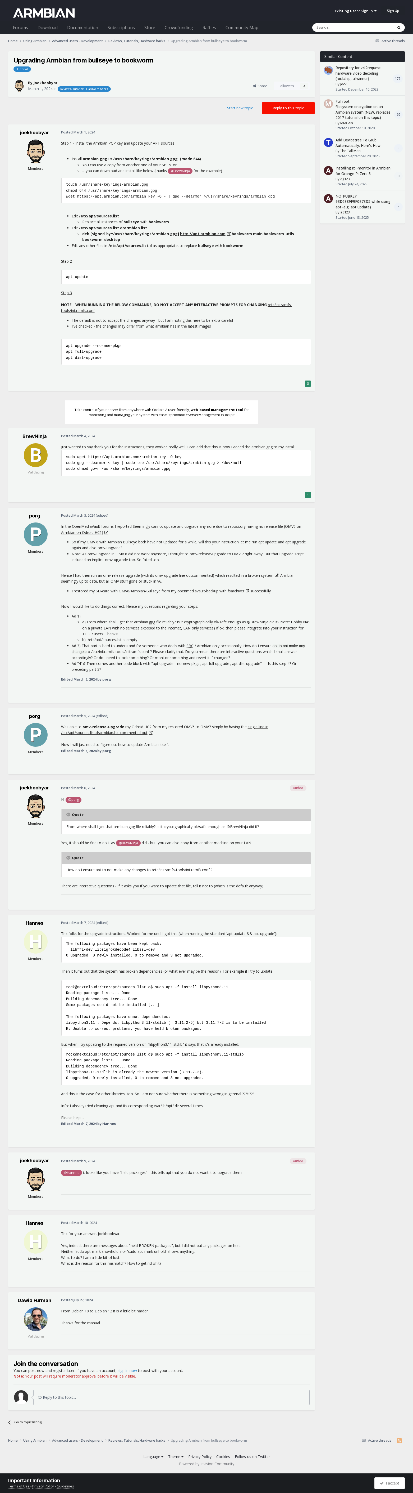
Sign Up (393, 10)
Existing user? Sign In (356, 10)
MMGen (346, 122)
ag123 (345, 178)
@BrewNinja (180, 171)
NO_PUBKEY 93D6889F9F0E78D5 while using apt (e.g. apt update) (363, 201)
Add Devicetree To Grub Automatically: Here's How (358, 142)
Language (153, 1456)
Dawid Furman (34, 1300)
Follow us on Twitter (252, 1456)
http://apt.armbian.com (203, 233)
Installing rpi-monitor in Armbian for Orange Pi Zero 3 (363, 171)
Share (260, 85)
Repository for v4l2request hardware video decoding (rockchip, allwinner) (358, 73)
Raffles (209, 27)
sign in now (127, 1370)
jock (343, 84)
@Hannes (71, 1172)
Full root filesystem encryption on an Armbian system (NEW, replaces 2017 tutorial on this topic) (363, 109)
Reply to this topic (288, 107)
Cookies (223, 1456)
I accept (389, 1483)
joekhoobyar (45, 82)
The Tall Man (350, 150)
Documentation (82, 27)
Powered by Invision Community (206, 1463)
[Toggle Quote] (68, 814)
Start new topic (240, 107)
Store (149, 27)
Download (48, 27)
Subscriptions (121, 27)
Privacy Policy (200, 1456)
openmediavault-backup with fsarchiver (210, 590)
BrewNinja (34, 436)
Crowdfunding (179, 27)
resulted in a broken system (249, 575)
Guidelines (65, 1486)
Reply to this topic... (57, 1397)
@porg (73, 799)
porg (34, 515)
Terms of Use (19, 1486)
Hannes (34, 923)
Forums (20, 27)
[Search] (340, 27)
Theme (175, 1456)
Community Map (242, 27)
